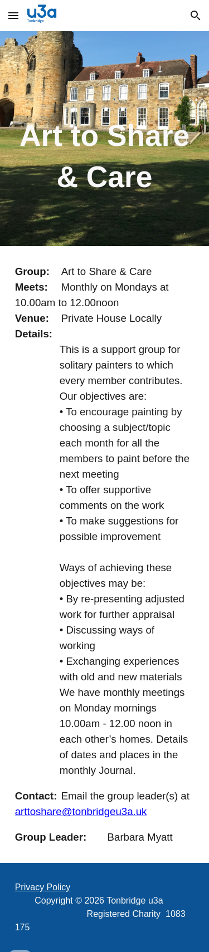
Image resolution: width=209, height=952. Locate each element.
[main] (105, 139)
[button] (13, 15)
